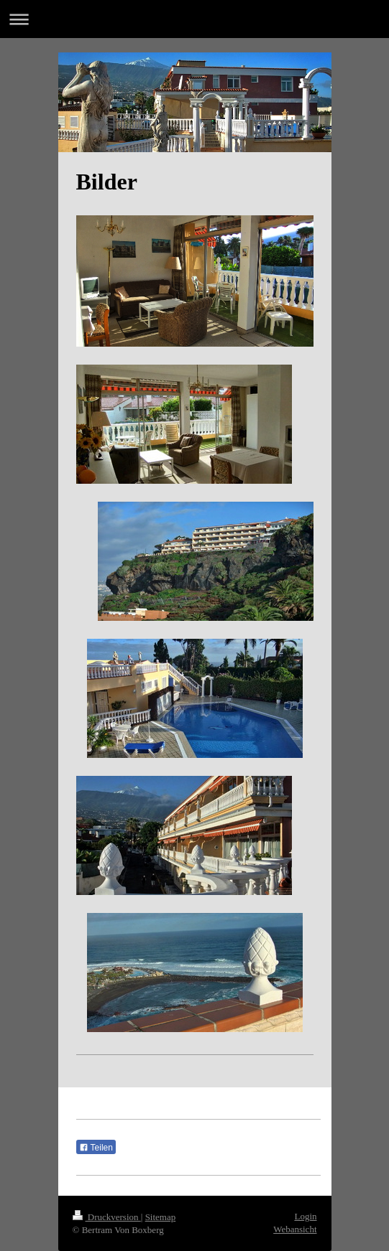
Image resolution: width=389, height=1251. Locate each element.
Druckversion (107, 1217)
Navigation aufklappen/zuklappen (194, 19)
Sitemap (160, 1217)
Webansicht (294, 1229)
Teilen (96, 1148)
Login (305, 1216)
